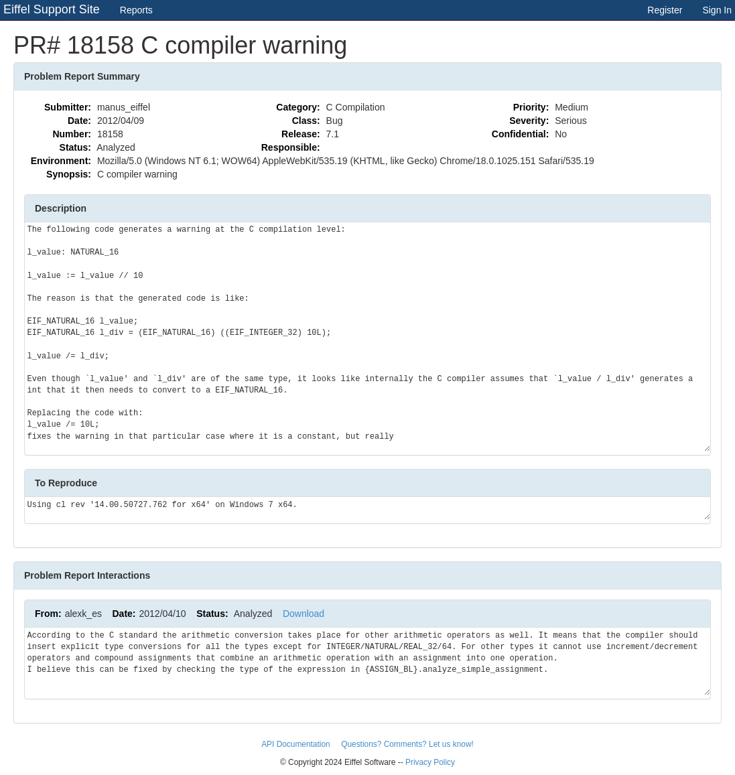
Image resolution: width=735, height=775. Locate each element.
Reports (136, 10)
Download (303, 613)
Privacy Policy (430, 762)
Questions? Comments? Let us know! (407, 744)
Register (664, 10)
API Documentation (296, 744)
